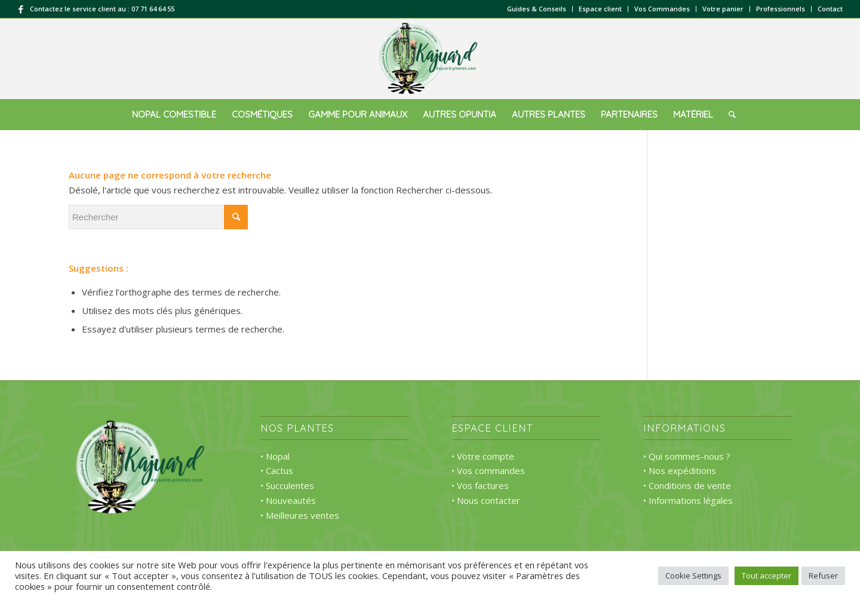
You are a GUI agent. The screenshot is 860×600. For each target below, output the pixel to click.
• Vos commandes (488, 470)
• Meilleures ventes (299, 515)
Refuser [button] (823, 575)
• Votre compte (483, 456)
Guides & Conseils (536, 8)
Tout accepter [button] (766, 575)
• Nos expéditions (679, 470)
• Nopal (275, 456)
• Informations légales (688, 500)
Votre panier (723, 8)
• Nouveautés (288, 500)
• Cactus (276, 470)
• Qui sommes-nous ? (686, 456)
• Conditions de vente (687, 485)
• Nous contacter (486, 500)
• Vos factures (480, 485)
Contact (830, 8)
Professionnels (780, 8)
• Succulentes (287, 485)
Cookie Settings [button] (693, 575)
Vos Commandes (662, 8)
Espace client (600, 8)
